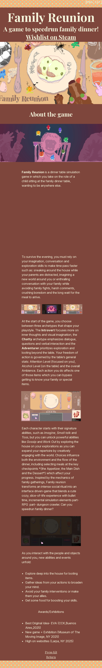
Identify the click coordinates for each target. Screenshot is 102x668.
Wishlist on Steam (51, 37)
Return (51, 657)
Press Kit (51, 652)
